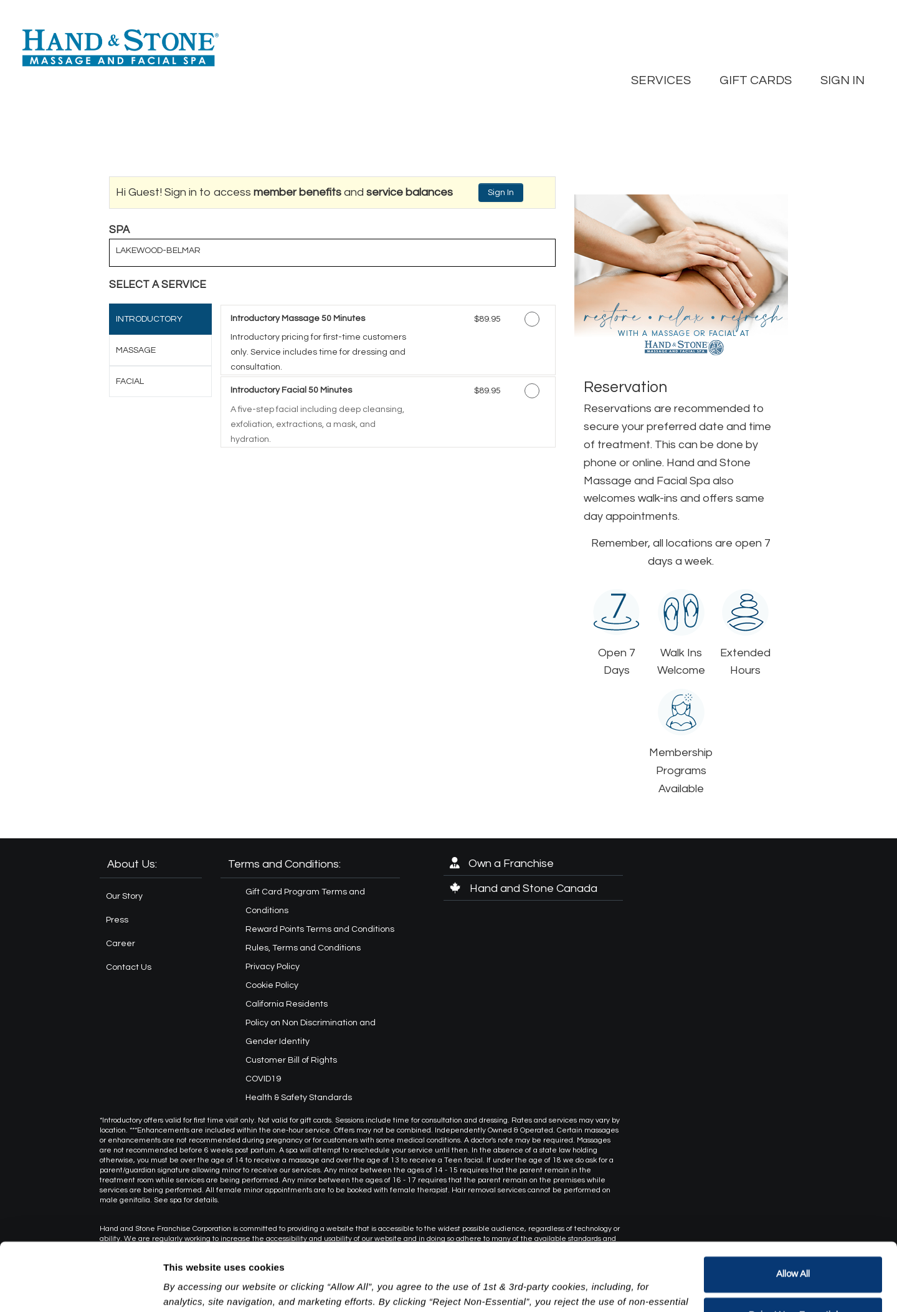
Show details (192, 1287)
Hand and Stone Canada (523, 888)
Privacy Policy (272, 966)
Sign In (501, 192)
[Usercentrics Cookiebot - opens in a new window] (80, 1287)
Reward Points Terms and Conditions (319, 929)
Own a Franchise (502, 863)
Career (120, 943)
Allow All (793, 1210)
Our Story (124, 896)
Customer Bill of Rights (291, 1060)
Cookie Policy (271, 985)
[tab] (160, 319)
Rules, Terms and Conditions (303, 948)
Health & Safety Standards (298, 1097)
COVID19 (263, 1079)
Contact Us (128, 967)
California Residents (286, 1004)
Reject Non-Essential (793, 1251)
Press (117, 920)
